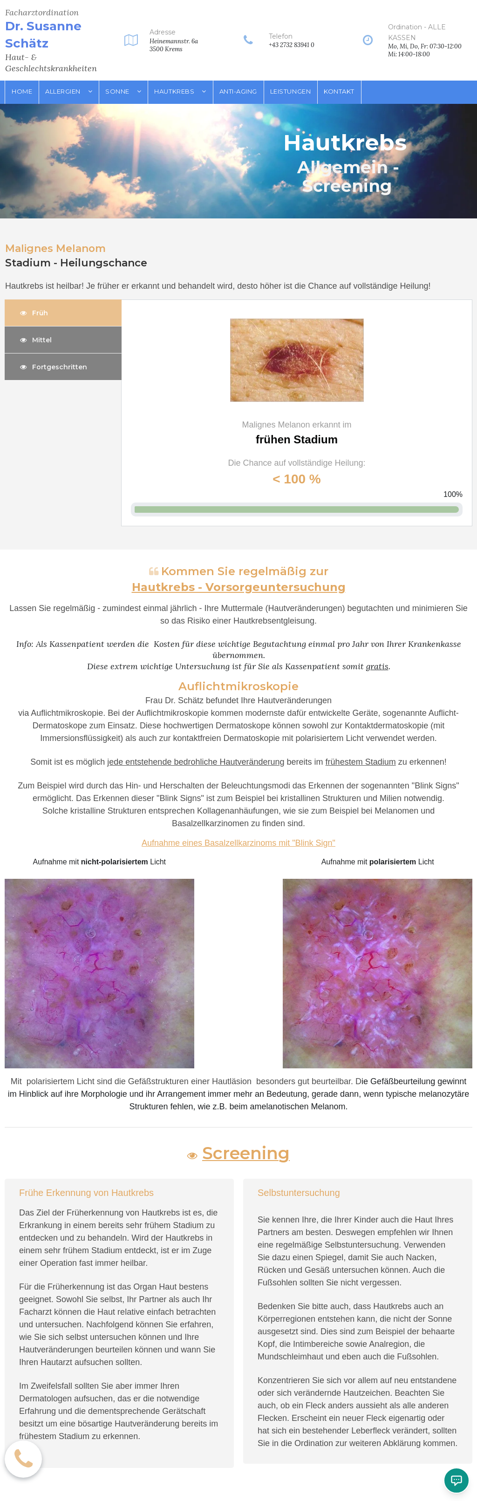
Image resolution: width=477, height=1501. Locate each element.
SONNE (123, 91)
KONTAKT (339, 91)
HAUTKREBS (180, 91)
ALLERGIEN (68, 91)
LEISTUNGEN (290, 91)
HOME (22, 91)
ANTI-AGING (238, 91)
